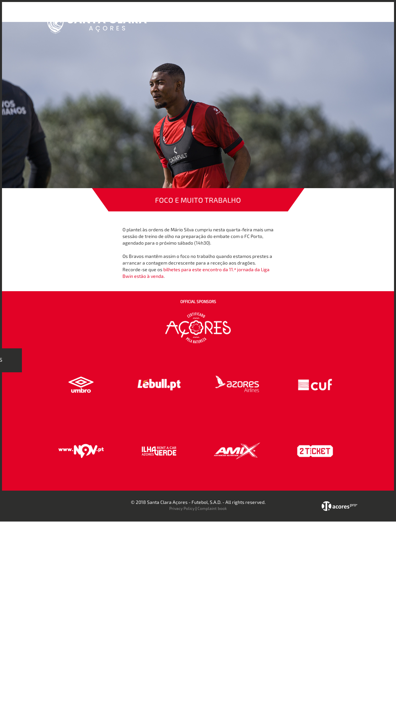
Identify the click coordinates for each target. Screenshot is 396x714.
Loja (256, 16)
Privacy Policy (182, 508)
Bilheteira (232, 16)
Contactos (316, 16)
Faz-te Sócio (282, 16)
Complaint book (212, 508)
